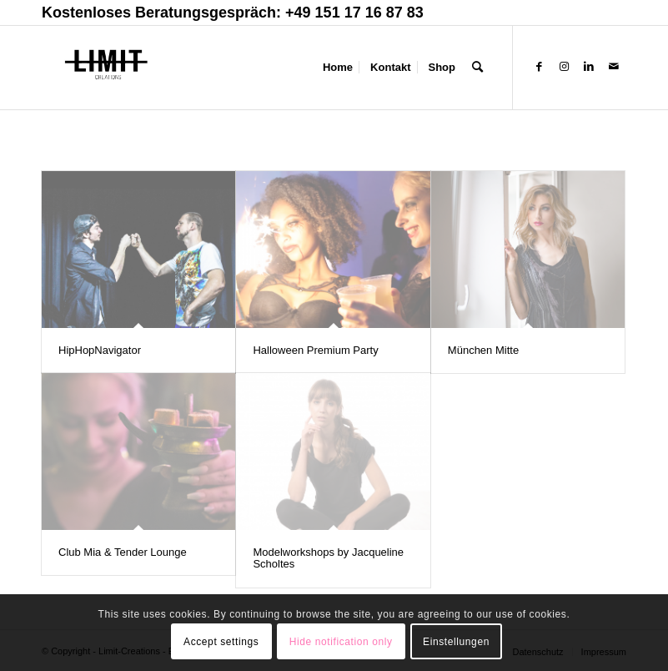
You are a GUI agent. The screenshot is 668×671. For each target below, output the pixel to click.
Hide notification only (341, 642)
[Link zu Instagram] (563, 66)
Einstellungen (456, 642)
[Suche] (477, 67)
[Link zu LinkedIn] (588, 66)
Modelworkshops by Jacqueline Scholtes (328, 558)
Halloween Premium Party (315, 350)
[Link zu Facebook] (538, 66)
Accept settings (221, 642)
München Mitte (483, 350)
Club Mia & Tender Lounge (122, 552)
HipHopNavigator (99, 350)
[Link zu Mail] (613, 66)
